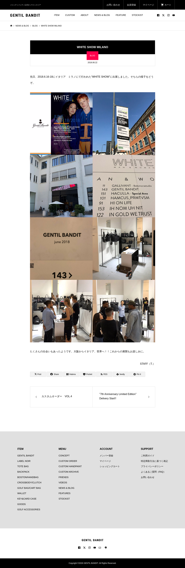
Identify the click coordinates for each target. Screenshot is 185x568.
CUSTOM (70, 15)
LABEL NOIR (23, 461)
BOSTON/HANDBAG (28, 477)
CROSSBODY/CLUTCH (29, 482)
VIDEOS (63, 482)
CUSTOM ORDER (68, 461)
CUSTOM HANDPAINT (70, 466)
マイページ (148, 5)
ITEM (56, 15)
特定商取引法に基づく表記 (154, 461)
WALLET (21, 493)
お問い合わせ (113, 5)
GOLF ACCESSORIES (28, 509)
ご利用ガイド (147, 455)
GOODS (21, 504)
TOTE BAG (23, 466)
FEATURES (64, 493)
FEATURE (121, 15)
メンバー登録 (106, 455)
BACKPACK (23, 472)
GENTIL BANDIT (25, 455)
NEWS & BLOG (102, 15)
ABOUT (84, 15)
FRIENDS (63, 477)
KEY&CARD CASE (26, 498)
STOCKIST (137, 15)
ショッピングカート (110, 466)
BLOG (92, 56)
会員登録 (131, 5)
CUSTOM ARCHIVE (69, 472)
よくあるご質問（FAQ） (153, 472)
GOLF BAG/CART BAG (29, 488)
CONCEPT (64, 455)
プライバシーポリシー (152, 466)
